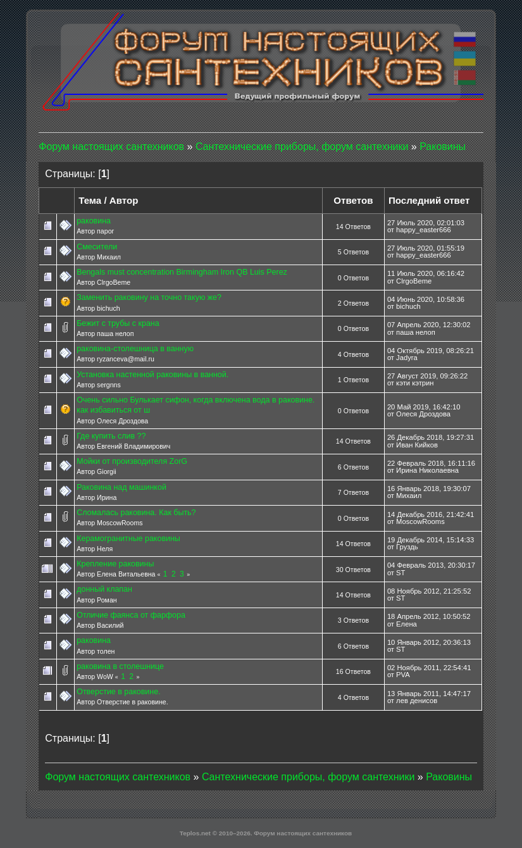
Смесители (97, 246)
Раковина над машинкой (121, 487)
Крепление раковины (115, 563)
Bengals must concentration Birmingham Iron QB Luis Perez (182, 272)
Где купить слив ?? (111, 436)
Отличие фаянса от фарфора (131, 615)
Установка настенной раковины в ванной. (152, 374)
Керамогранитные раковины (128, 538)
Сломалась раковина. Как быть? (136, 512)
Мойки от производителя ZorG (132, 461)
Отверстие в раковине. (118, 691)
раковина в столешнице (120, 666)
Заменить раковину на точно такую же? (149, 297)
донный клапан (104, 589)
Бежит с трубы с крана (118, 323)
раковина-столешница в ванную (135, 348)
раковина (94, 220)
